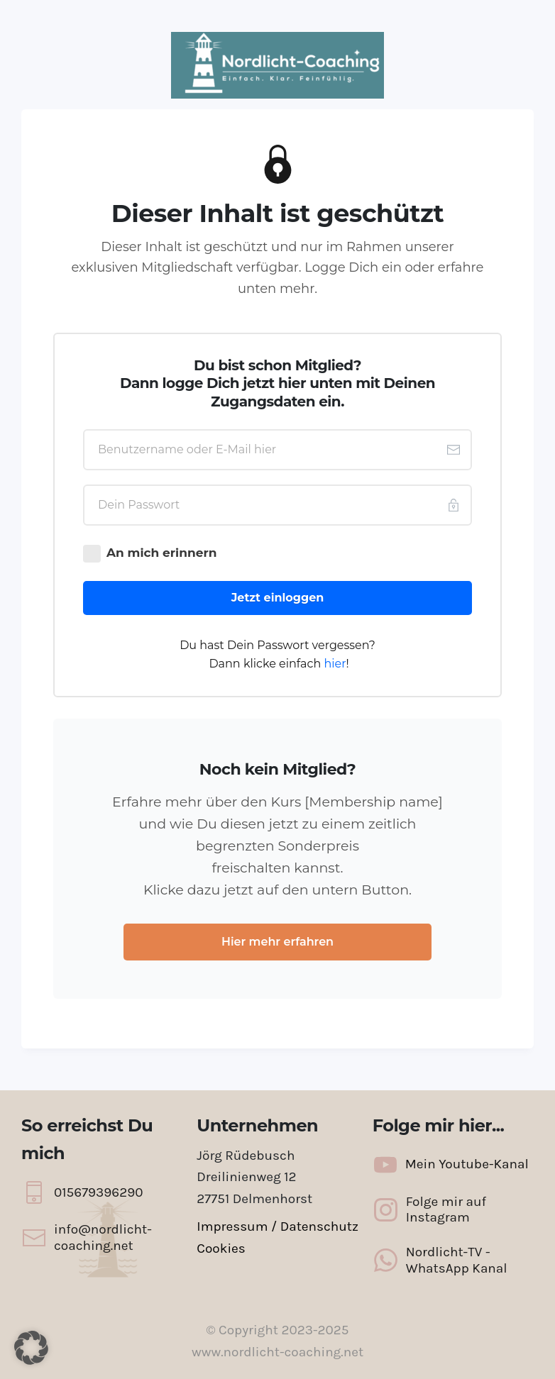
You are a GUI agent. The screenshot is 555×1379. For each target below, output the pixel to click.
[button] (31, 1348)
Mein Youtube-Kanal (467, 1164)
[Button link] (277, 598)
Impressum (232, 1226)
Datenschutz (319, 1226)
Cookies (221, 1248)
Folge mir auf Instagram (446, 1210)
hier (335, 663)
